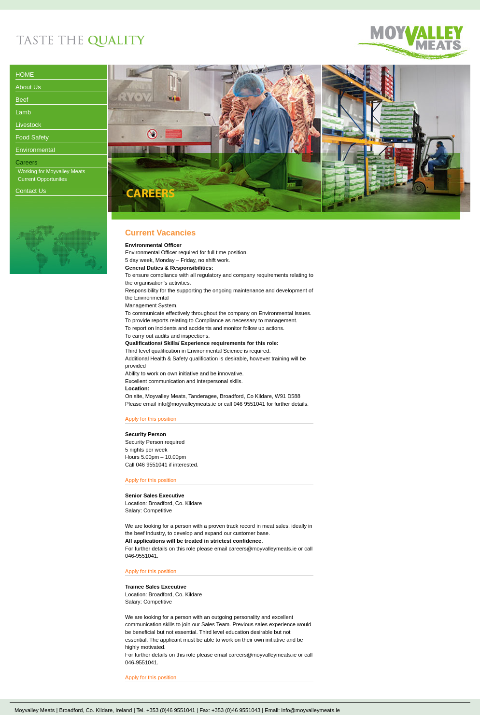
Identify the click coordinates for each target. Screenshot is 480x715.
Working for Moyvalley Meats (51, 171)
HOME (24, 74)
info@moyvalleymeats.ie (310, 710)
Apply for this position (150, 419)
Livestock (28, 124)
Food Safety (32, 137)
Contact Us (30, 190)
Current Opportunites (42, 179)
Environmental (35, 149)
